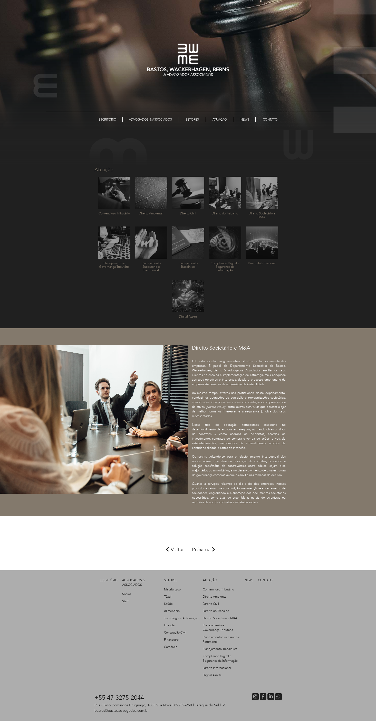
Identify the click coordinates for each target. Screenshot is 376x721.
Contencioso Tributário (218, 589)
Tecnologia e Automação (181, 618)
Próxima (203, 549)
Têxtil (167, 597)
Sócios (126, 594)
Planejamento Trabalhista (220, 649)
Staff (125, 601)
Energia (169, 625)
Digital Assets (212, 675)
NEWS (249, 580)
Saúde (168, 604)
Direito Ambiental (215, 597)
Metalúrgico (172, 589)
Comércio (170, 647)
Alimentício (172, 611)
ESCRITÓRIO (109, 580)
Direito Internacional (217, 668)
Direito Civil (211, 604)
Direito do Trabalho (216, 611)
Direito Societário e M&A (220, 618)
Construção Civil (175, 632)
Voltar (175, 549)
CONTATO (265, 580)
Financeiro (171, 640)
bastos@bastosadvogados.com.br (121, 710)
